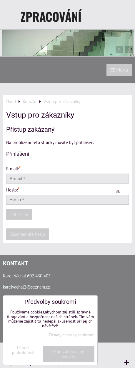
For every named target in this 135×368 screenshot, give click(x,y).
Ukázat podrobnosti (23, 350)
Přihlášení (19, 214)
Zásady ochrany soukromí (71, 335)
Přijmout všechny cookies (68, 353)
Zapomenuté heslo (27, 234)
